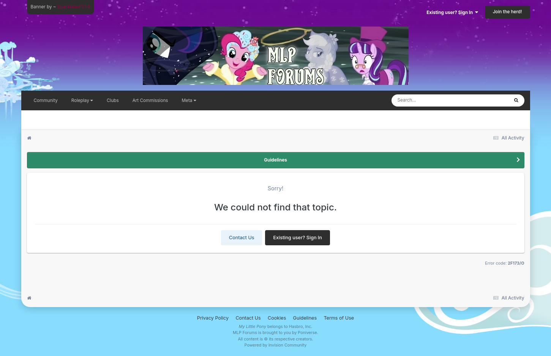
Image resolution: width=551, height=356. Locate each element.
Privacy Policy (213, 318)
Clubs (113, 100)
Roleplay (82, 100)
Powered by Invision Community (276, 345)
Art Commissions (150, 100)
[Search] (431, 100)
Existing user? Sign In (452, 12)
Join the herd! (507, 11)
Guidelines (275, 160)
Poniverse (307, 332)
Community (46, 100)
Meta (189, 100)
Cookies (277, 318)
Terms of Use (339, 318)
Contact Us (241, 237)
